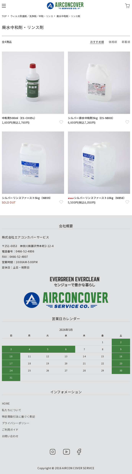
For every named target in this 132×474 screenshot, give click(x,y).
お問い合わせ (10, 436)
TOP (4, 16)
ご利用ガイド (10, 429)
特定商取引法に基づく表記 (18, 416)
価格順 (113, 42)
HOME (6, 403)
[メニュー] (4, 5)
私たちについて (11, 410)
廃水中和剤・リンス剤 (68, 16)
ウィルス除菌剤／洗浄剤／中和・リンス (31, 16)
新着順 (126, 42)
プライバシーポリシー (15, 423)
